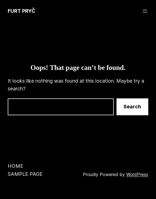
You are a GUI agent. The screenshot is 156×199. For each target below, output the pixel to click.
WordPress (137, 174)
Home (15, 166)
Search (132, 106)
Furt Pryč (21, 11)
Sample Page (25, 174)
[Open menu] (145, 11)
